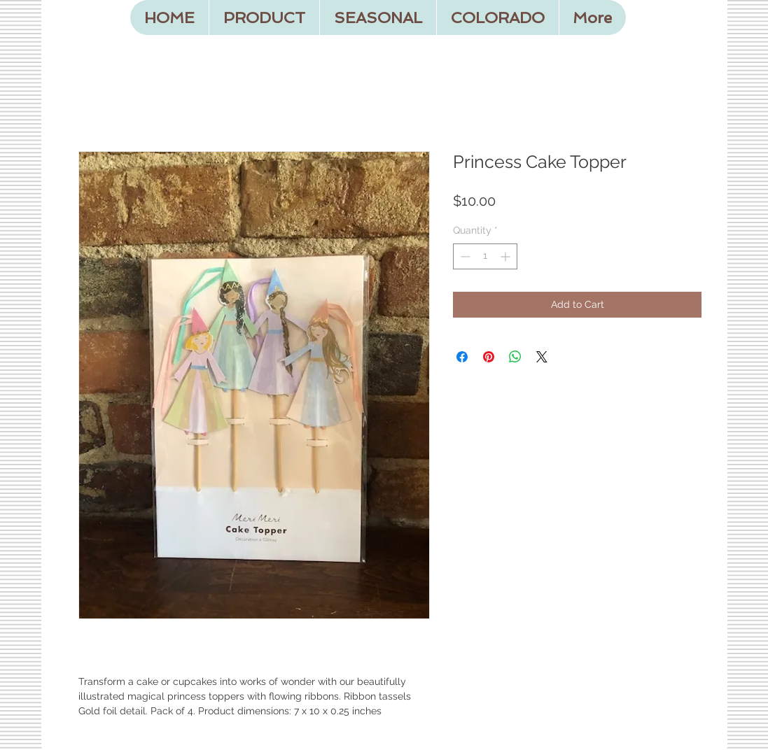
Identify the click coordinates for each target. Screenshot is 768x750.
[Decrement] (464, 256)
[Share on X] (541, 356)
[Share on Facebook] (462, 356)
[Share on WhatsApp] (515, 356)
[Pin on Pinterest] (488, 356)
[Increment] (506, 256)
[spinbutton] (485, 256)
